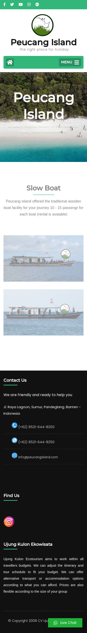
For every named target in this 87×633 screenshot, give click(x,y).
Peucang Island (43, 42)
